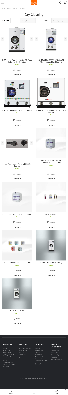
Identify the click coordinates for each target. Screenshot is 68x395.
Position (28, 21)
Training (21, 352)
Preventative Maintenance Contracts (25, 355)
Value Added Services (25, 348)
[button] (17, 70)
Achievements (39, 357)
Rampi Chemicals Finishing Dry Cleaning (17, 214)
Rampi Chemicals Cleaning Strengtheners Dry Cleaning (51, 161)
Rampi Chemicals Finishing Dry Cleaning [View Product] (17, 197)
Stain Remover (51, 214)
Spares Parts (6, 366)
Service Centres (23, 358)
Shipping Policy (55, 353)
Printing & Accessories (9, 364)
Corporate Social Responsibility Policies (41, 359)
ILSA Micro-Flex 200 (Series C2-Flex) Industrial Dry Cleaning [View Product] (17, 39)
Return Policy (55, 357)
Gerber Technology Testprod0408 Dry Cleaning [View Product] (17, 143)
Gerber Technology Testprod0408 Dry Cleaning (17, 165)
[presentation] (2, 39)
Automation (6, 350)
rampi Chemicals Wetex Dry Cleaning (17, 262)
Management (39, 350)
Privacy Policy (55, 355)
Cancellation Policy (56, 359)
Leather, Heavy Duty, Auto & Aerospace (8, 355)
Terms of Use (55, 350)
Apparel (9, 8)
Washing (15, 8)
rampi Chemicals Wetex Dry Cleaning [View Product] (17, 245)
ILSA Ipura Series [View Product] (17, 293)
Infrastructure (7, 358)
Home (3, 8)
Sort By (24, 21)
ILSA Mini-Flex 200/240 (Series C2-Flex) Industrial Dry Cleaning (51, 61)
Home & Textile (7, 352)
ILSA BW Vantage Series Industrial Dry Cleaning (51, 111)
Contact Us (38, 364)
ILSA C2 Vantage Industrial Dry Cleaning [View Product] (17, 93)
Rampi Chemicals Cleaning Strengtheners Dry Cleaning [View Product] (51, 143)
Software (5, 360)
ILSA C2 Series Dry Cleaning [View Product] (51, 245)
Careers (37, 352)
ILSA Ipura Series (17, 311)
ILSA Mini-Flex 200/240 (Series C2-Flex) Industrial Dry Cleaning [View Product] (51, 39)
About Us (37, 348)
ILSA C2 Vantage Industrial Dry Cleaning (17, 110)
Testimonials (38, 354)
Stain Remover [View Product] (51, 197)
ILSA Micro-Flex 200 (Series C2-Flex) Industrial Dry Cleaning (17, 61)
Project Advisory (23, 350)
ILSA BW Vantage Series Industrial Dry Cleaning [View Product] (51, 93)
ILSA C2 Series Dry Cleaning (51, 262)
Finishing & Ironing (8, 362)
